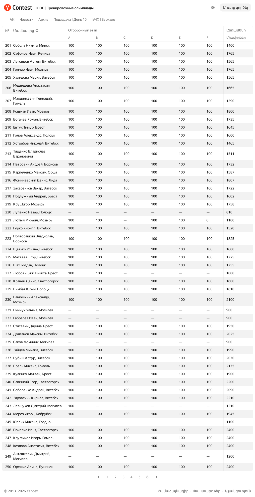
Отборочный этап (85, 30)
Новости (26, 19)
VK (12, 19)
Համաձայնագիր (173, 491)
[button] (26, 31)
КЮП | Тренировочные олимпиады (65, 8)
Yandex (32, 491)
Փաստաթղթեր (206, 491)
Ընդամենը (238, 30)
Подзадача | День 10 (70, 19)
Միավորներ (238, 38)
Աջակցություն (238, 491)
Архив (43, 19)
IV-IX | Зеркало (103, 19)
